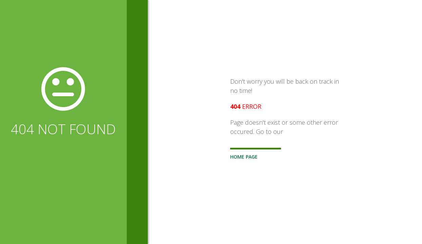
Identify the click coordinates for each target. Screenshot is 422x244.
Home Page (244, 157)
